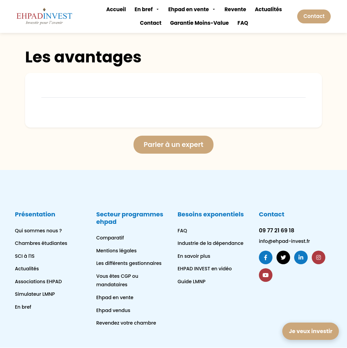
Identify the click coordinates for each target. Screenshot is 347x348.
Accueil (116, 9)
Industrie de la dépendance (210, 243)
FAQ (243, 22)
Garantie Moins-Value (199, 22)
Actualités (268, 9)
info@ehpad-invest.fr (284, 241)
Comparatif (110, 238)
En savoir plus (194, 256)
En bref (143, 9)
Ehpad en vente (188, 9)
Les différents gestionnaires (129, 263)
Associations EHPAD (38, 281)
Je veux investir (310, 331)
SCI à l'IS (25, 256)
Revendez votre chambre (126, 323)
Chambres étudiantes (41, 243)
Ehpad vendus (113, 310)
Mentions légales (116, 250)
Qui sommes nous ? (38, 230)
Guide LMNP (191, 281)
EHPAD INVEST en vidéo (205, 269)
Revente (235, 9)
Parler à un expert (173, 145)
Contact (150, 22)
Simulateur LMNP (35, 294)
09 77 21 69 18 (276, 230)
